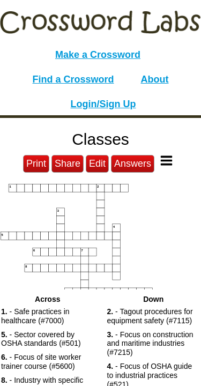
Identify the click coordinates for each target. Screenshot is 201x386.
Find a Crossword (73, 79)
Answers (132, 163)
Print (36, 163)
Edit (97, 163)
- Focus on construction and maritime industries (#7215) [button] (150, 343)
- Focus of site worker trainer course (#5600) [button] (41, 361)
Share (67, 163)
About (155, 79)
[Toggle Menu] (166, 160)
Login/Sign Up (103, 104)
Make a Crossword (97, 54)
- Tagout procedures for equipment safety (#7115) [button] (150, 316)
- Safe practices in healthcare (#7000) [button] (35, 316)
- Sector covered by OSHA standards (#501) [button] (41, 339)
